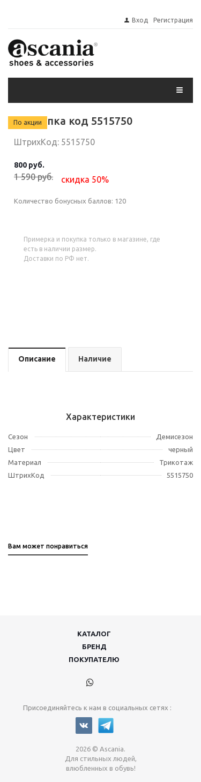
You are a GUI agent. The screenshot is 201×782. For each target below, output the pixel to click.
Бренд (94, 646)
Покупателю (94, 659)
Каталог (94, 633)
